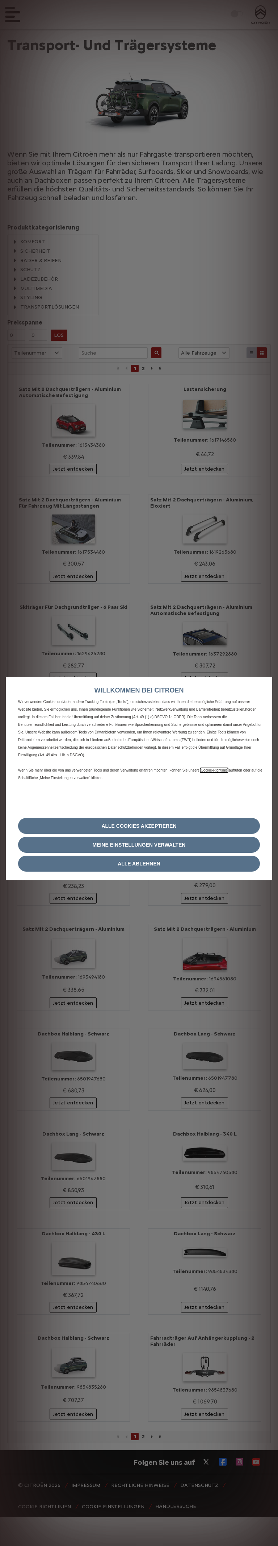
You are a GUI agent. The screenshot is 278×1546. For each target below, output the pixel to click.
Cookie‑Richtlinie (214, 770)
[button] (139, 845)
